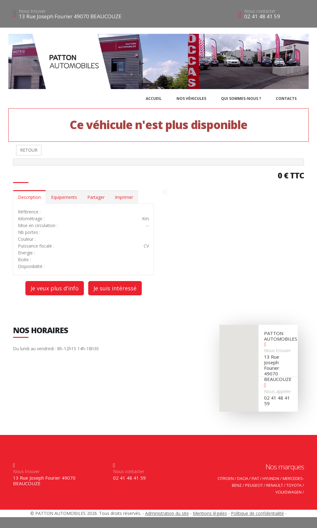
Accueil (154, 98)
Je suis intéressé (115, 288)
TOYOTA (294, 485)
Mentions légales (210, 513)
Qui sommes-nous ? (241, 98)
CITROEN (226, 478)
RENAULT (274, 485)
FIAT (255, 478)
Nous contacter (260, 11)
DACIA (242, 478)
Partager (96, 197)
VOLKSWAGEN (289, 492)
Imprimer (124, 197)
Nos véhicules (191, 98)
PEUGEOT (254, 485)
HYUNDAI (271, 478)
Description (29, 197)
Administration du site (167, 513)
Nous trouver (32, 11)
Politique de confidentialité (257, 513)
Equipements (64, 197)
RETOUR (28, 150)
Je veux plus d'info (55, 288)
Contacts (286, 98)
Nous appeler (277, 391)
